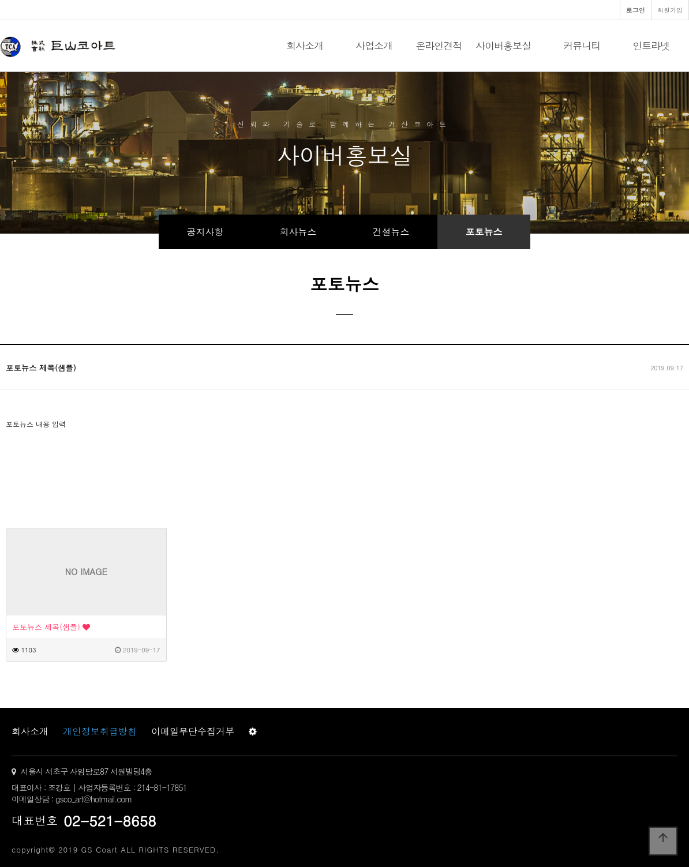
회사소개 (304, 45)
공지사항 (205, 231)
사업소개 (373, 45)
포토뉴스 (484, 231)
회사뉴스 (298, 231)
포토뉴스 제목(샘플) (51, 626)
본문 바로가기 (0, 0)
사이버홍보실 (503, 45)
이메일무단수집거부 (192, 731)
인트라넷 (650, 45)
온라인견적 (438, 45)
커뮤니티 (581, 45)
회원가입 (670, 9)
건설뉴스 (391, 231)
